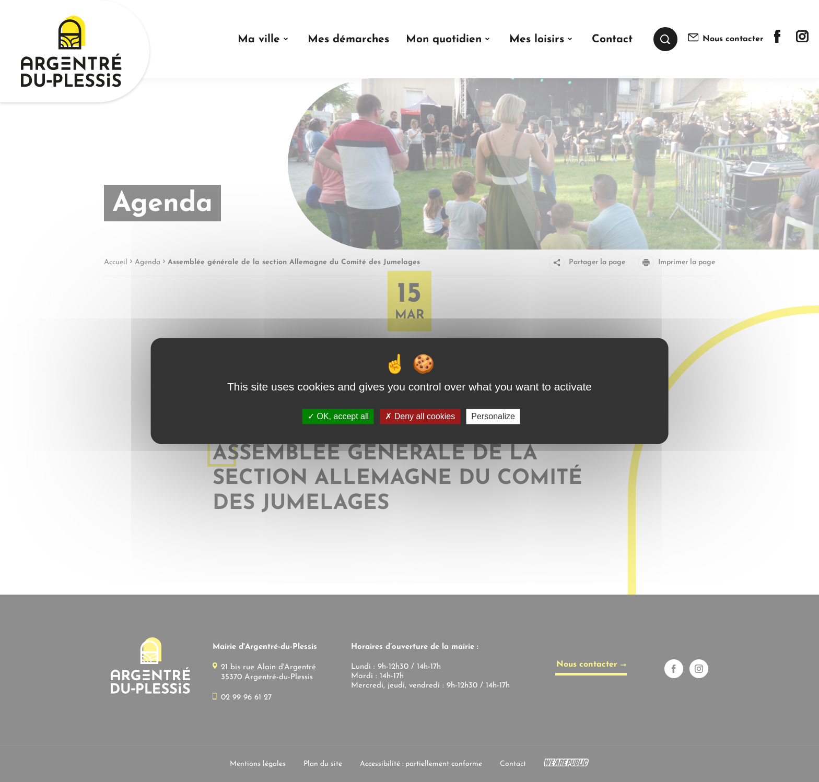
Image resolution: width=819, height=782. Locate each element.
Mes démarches (348, 39)
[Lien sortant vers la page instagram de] (802, 40)
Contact (612, 39)
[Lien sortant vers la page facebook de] (777, 40)
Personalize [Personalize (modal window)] (493, 416)
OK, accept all (338, 416)
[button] (264, 39)
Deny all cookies (420, 416)
